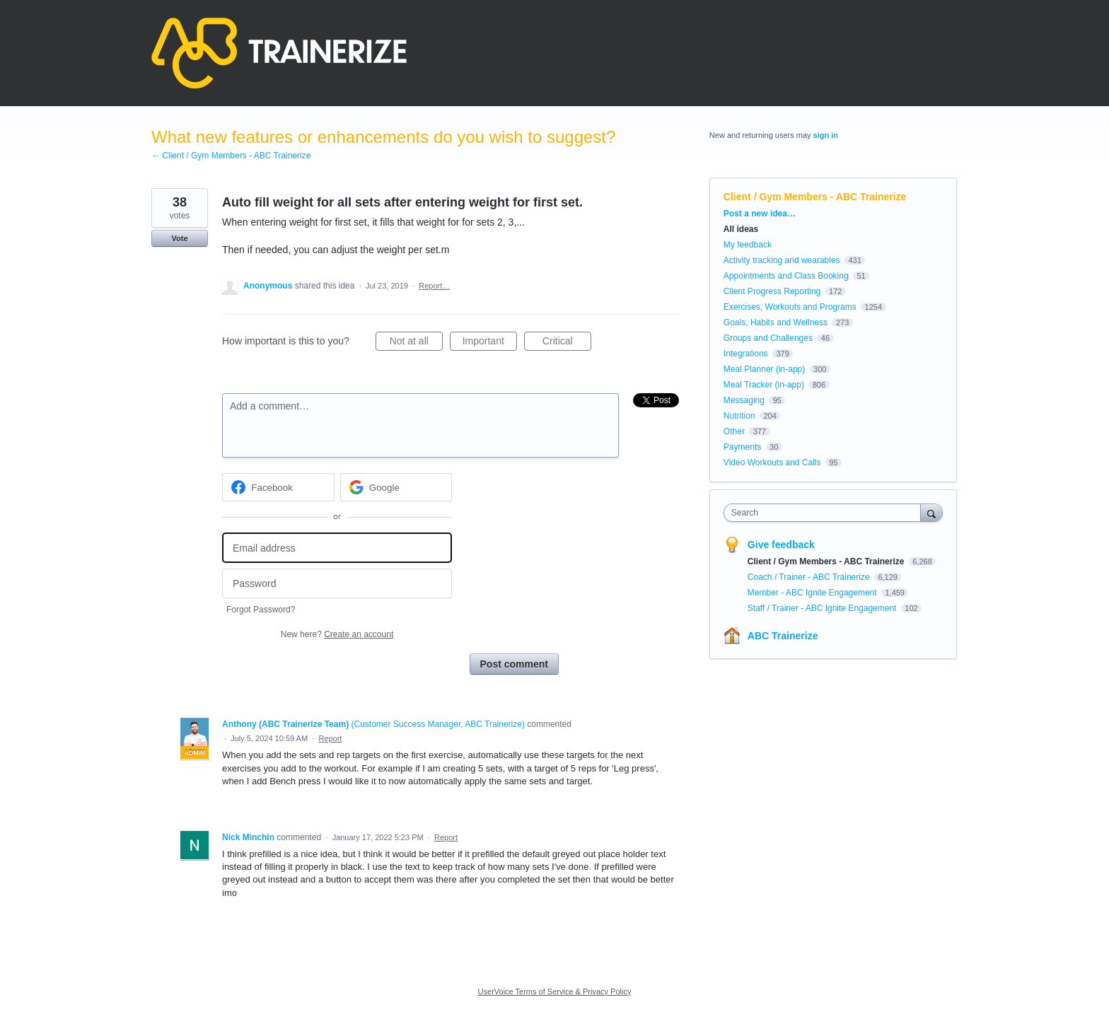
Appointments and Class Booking (786, 276)
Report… (434, 285)
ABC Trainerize (783, 635)
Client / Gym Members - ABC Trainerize (815, 196)
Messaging (744, 400)
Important (490, 343)
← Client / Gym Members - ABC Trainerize (230, 156)
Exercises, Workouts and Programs (791, 307)
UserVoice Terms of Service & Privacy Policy (555, 991)
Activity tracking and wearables (782, 260)
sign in (825, 135)
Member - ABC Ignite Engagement (813, 593)
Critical (566, 343)
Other (734, 431)
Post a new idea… (760, 214)
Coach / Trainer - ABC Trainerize (810, 577)
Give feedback (781, 544)
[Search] (931, 512)
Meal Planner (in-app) (764, 369)
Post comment (514, 664)
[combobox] (826, 513)
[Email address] (337, 548)
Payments (742, 447)
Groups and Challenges (768, 338)
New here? (337, 634)
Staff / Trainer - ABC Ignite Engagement (823, 608)
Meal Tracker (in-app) (764, 385)
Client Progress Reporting (772, 291)
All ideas (741, 229)
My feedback (748, 245)
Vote (179, 238)
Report (330, 738)
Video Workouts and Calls (772, 462)
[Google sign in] (396, 487)
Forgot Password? (260, 610)
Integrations (746, 354)
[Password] (337, 584)
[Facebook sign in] (278, 487)
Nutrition (739, 416)
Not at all (416, 343)
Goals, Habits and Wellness (776, 322)
